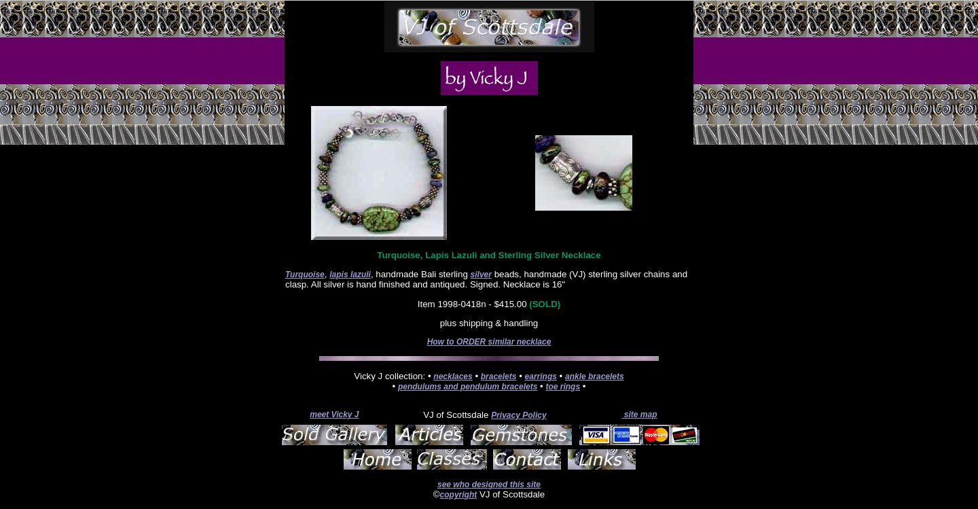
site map (639, 414)
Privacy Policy (518, 415)
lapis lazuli (350, 274)
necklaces (452, 376)
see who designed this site (489, 484)
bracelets (499, 376)
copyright (458, 494)
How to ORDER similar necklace (489, 342)
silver (481, 274)
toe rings (562, 386)
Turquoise (305, 274)
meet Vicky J (334, 414)
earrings (541, 376)
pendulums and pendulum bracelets (467, 386)
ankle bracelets (594, 376)
